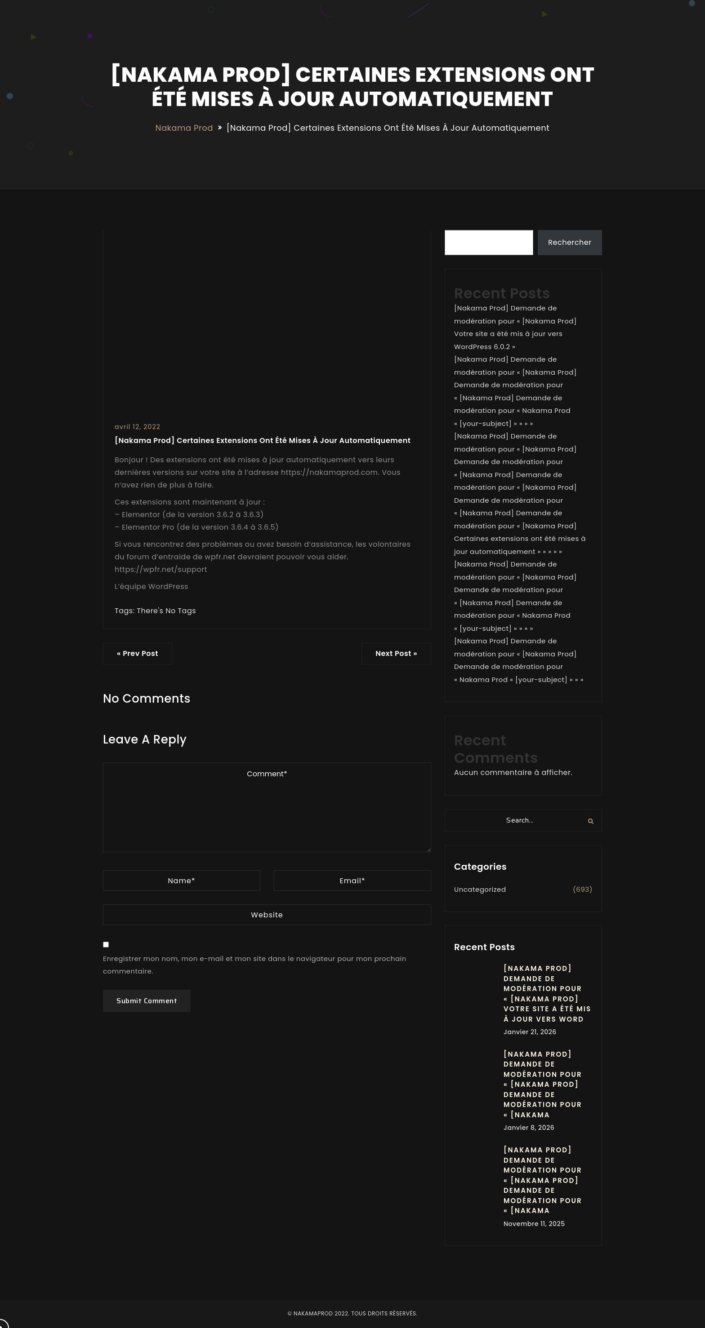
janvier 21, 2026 (530, 1031)
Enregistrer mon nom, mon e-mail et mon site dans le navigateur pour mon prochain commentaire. (254, 965)
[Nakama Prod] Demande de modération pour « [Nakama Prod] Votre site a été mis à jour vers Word (547, 994)
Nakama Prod (184, 127)
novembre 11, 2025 (534, 1223)
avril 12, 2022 (138, 426)
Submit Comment (146, 1000)
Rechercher (569, 242)
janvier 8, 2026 (529, 1127)
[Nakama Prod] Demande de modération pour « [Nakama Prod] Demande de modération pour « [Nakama (543, 1084)
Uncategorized (480, 889)
